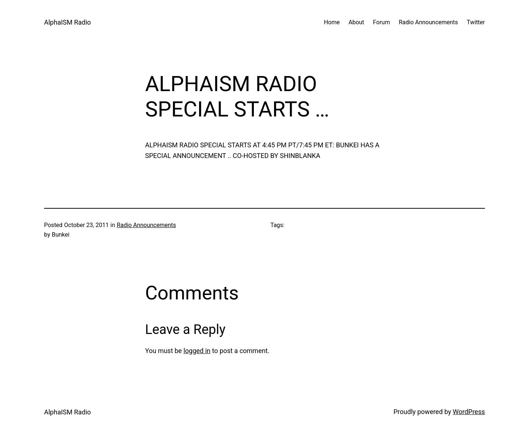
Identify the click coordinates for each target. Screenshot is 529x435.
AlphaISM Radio (67, 22)
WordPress (469, 412)
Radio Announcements (146, 225)
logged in (196, 351)
